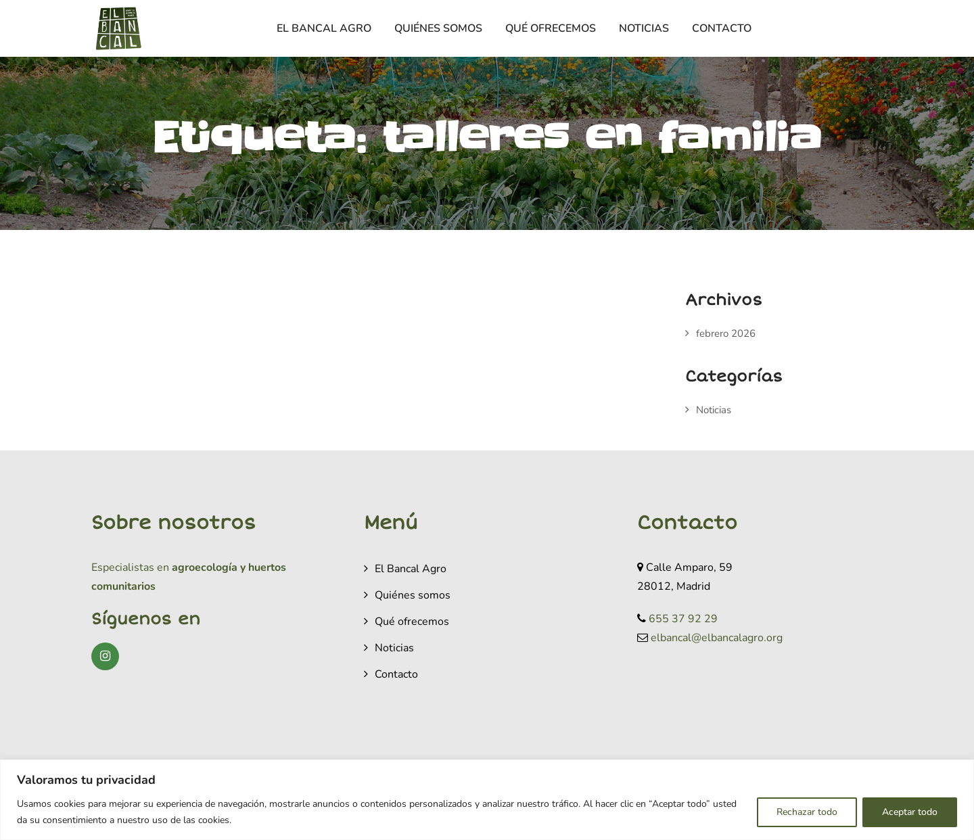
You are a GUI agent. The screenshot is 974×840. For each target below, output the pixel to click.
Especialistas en (130, 567)
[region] (487, 800)
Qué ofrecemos (550, 28)
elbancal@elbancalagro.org (717, 637)
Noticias (644, 28)
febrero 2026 (726, 333)
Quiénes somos (438, 28)
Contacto (721, 28)
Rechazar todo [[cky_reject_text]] (806, 812)
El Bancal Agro (324, 28)
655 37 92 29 (683, 618)
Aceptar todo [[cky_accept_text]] (909, 812)
